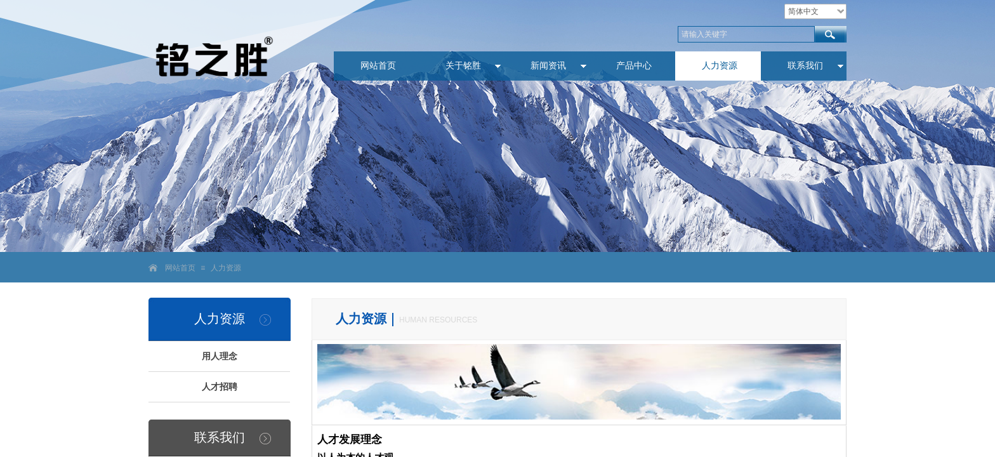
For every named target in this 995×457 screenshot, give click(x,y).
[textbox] (746, 34)
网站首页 (180, 267)
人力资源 (226, 267)
